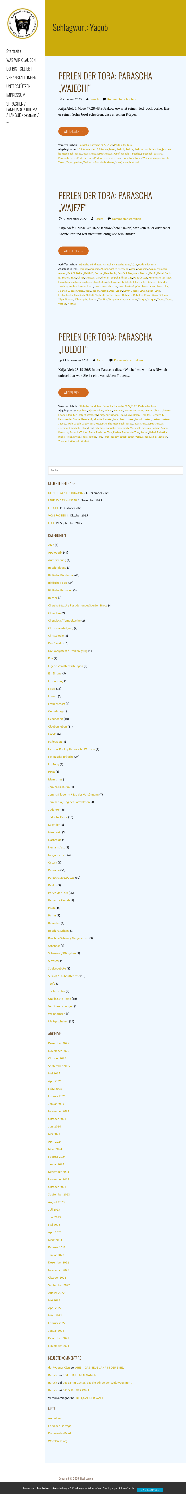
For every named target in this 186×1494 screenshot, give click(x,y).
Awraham (162, 268)
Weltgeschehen (58, 1021)
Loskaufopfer (65, 295)
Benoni (144, 273)
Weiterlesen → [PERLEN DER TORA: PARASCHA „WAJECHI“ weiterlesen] (73, 131)
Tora (131, 157)
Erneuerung (55, 681)
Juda (111, 290)
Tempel (93, 299)
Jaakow (138, 149)
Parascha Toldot (79, 432)
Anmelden (55, 1418)
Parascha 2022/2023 (101, 144)
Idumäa (98, 419)
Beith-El (89, 273)
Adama (108, 410)
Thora (124, 157)
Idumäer (107, 419)
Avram (152, 268)
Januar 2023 (56, 1255)
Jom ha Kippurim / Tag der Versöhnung (73, 794)
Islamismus (55, 779)
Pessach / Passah (59, 900)
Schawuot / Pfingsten (62, 953)
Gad (130, 277)
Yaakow (133, 299)
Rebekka (138, 295)
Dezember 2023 (58, 1171)
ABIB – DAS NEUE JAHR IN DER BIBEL (99, 1367)
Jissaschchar (148, 286)
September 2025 (59, 1066)
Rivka (69, 436)
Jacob (120, 281)
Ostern (52, 862)
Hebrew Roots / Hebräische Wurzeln (71, 749)
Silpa (61, 299)
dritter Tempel (109, 277)
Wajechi (147, 157)
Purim (52, 915)
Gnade (52, 734)
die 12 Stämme (99, 149)
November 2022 (58, 1270)
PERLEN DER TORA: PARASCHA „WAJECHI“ (105, 81)
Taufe (51, 983)
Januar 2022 (56, 1330)
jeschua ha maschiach (81, 286)
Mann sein (54, 832)
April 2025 (55, 1081)
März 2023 (55, 1239)
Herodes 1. (157, 414)
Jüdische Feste (57, 817)
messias (146, 427)
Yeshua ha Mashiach (94, 162)
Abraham (94, 268)
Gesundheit (55, 718)
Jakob (147, 149)
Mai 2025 (54, 1073)
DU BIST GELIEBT (19, 68)
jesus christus (104, 153)
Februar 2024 (57, 1156)
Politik (52, 908)
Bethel (65, 277)
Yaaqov (157, 157)
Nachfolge (54, 839)
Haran (136, 414)
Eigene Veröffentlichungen (65, 666)
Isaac (168, 277)
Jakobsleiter (140, 281)
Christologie (56, 635)
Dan (98, 277)
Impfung (53, 764)
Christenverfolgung (60, 628)
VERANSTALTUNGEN (21, 77)
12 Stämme (83, 149)
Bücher (52, 597)
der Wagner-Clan (59, 1367)
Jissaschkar (162, 286)
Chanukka (54, 613)
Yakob (61, 162)
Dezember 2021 (58, 1338)
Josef (117, 153)
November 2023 (58, 1179)
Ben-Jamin (110, 273)
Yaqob (69, 162)
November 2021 (58, 1345)
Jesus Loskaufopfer (129, 286)
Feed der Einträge (59, 1425)
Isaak (61, 281)
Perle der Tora (85, 157)
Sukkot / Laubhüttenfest (64, 976)
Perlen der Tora (123, 144)
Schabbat (54, 945)
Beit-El (71, 273)
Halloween (55, 741)
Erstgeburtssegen (108, 414)
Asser (133, 268)
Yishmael (63, 440)
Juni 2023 (54, 1217)
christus (89, 277)
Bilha (73, 277)
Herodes (145, 414)
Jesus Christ (89, 153)
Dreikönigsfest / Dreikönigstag (68, 650)
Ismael (130, 419)
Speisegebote (57, 968)
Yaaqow (151, 299)
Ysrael (135, 162)
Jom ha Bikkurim (59, 786)
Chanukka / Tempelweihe (64, 620)
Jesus (78, 153)
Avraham (142, 268)
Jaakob (120, 149)
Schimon (164, 295)
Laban (119, 290)
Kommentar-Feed (59, 1433)
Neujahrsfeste (57, 855)
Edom (61, 414)
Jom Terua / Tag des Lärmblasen (69, 802)
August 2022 (56, 1292)
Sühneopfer (81, 299)
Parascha (84, 144)
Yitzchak (75, 440)
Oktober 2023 (57, 1186)
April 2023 (55, 1232)
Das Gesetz (55, 643)
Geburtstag (55, 711)
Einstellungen (150, 1490)
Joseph (125, 153)
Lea (90, 427)
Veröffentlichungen (60, 1006)
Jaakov (129, 149)
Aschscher (123, 268)
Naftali (90, 295)
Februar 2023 (57, 1247)
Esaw (129, 414)
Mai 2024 (54, 1133)
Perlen (98, 157)
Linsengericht (108, 427)
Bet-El (152, 273)
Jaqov (85, 423)
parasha (158, 153)
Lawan (143, 290)
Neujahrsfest (56, 847)
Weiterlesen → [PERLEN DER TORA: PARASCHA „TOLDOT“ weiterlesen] (73, 392)
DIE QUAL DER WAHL (76, 1390)
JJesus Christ (75, 290)
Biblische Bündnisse (90, 264)
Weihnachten (56, 1013)
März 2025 (55, 1088)
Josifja (104, 290)
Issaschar (80, 281)
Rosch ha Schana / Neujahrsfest (68, 938)
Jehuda (162, 281)
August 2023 (56, 1202)
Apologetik (55, 552)
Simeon (69, 299)
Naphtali (100, 295)
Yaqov (131, 436)
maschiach (123, 427)
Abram (104, 268)
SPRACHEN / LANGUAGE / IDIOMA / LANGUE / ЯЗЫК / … (22, 112)
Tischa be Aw (56, 991)
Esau (122, 414)
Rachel (110, 295)
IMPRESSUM (15, 94)
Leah (150, 290)
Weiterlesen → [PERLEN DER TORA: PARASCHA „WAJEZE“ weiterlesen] (73, 251)
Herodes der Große (69, 419)
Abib (51, 544)
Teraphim (113, 299)
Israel (112, 149)
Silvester (53, 960)
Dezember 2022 (58, 1262)
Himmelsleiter (156, 277)
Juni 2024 (54, 1126)
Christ (80, 277)
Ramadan (54, 923)
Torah (138, 157)
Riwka (154, 295)
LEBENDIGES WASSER (62, 500)
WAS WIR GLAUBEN (21, 60)
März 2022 (55, 1315)
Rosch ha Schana (58, 930)
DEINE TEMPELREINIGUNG (65, 492)
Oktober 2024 (57, 1118)
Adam (100, 410)
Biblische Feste (58, 582)
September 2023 (59, 1194)
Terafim (102, 299)
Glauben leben (57, 726)
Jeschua (156, 149)
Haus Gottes (140, 277)
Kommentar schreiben (121, 99)
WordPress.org (57, 1441)
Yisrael (110, 162)
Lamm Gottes (131, 290)
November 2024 (58, 1111)
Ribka (147, 295)
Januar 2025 (56, 1103)
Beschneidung (57, 567)
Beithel (99, 273)
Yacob (165, 157)
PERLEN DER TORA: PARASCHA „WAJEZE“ (105, 201)
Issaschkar (91, 281)
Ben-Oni (122, 273)
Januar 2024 (56, 1164)
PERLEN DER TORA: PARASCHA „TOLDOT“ (105, 342)
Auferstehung (57, 560)
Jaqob (77, 423)
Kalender (54, 824)
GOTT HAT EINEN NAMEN (79, 1375)
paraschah (147, 153)
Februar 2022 (57, 1323)
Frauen (52, 696)
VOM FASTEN (57, 515)
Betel (160, 273)
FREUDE (53, 508)
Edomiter (71, 414)
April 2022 (55, 1307)
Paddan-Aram (159, 427)
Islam (51, 771)
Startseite (13, 51)
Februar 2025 (57, 1096)
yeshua (78, 162)
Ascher (113, 268)
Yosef (119, 162)
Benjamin (133, 273)
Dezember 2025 (58, 1043)
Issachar (69, 281)
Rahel (118, 295)
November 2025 (58, 1050)
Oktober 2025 (57, 1058)
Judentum (54, 809)
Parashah (63, 157)
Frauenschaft (56, 703)
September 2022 (59, 1285)
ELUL (51, 523)
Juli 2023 (54, 1209)
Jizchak (62, 290)
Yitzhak (71, 303)
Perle (73, 157)
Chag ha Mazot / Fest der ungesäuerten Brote (77, 605)
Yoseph (127, 162)
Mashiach (79, 295)
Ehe (50, 658)
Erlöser (123, 277)
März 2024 (55, 1149)
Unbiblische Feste (59, 998)
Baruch (94, 99)
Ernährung (55, 673)
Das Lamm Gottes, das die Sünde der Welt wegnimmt (97, 1382)
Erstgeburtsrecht (87, 414)
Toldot (92, 436)
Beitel (79, 273)
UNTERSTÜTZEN (18, 86)
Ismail (138, 419)
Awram (62, 273)
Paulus (52, 885)
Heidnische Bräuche (61, 756)
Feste (51, 688)
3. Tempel (82, 268)
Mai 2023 (54, 1224)
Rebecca (127, 295)
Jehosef (152, 281)
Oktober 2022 (57, 1277)
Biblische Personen (60, 590)
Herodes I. (86, 419)
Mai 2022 (54, 1300)
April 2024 (55, 1141)
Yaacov (124, 299)
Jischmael (64, 427)
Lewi (157, 290)
